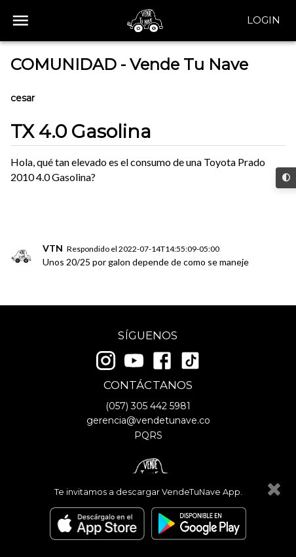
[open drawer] (21, 21)
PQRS (148, 435)
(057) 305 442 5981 (148, 406)
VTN (53, 248)
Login (264, 20)
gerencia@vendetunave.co (148, 420)
